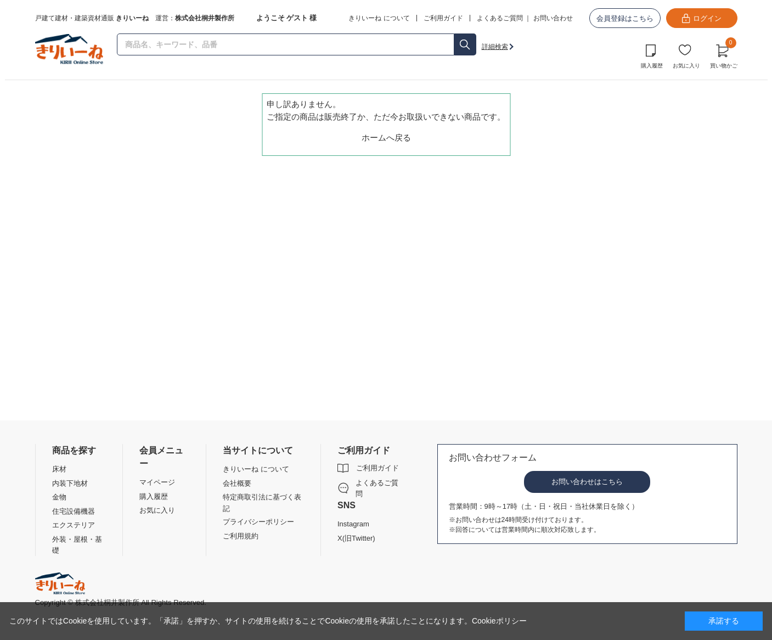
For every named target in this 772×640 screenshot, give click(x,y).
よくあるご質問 (500, 18)
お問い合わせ (553, 18)
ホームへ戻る (386, 137)
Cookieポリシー (499, 620)
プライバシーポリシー (258, 522)
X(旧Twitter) (356, 538)
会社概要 (237, 483)
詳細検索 (495, 46)
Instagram (353, 524)
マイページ (157, 482)
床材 (59, 469)
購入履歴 (652, 66)
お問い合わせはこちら (587, 482)
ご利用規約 (240, 536)
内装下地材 (70, 483)
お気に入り (686, 66)
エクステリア (73, 525)
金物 (59, 497)
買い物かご (723, 55)
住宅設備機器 (73, 511)
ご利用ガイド (377, 468)
